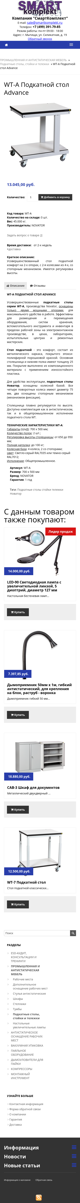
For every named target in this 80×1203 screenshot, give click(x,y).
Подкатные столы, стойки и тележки (24, 64)
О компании (17, 1114)
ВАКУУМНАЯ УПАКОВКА (27, 1045)
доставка (15, 249)
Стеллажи (19, 1004)
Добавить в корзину (55, 197)
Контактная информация (26, 1104)
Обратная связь (43, 1179)
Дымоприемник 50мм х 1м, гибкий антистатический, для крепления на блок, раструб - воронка (39, 688)
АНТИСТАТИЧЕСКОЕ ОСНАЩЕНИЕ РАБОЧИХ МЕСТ (27, 1036)
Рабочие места (23, 979)
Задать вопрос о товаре (23, 235)
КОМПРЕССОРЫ (21, 1069)
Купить (18, 612)
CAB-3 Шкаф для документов (33, 787)
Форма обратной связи (25, 1109)
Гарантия (15, 1119)
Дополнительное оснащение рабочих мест (30, 986)
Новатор (15, 493)
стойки (46, 489)
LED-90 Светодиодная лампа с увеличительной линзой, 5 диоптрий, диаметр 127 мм (34, 586)
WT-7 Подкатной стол (26, 882)
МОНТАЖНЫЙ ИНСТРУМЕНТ (20, 1076)
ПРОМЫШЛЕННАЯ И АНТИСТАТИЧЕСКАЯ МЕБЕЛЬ (33, 60)
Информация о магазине (17, 1179)
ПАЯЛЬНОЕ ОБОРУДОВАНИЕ (22, 1052)
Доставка (15, 1124)
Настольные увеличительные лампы (29, 1025)
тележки (57, 489)
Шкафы (18, 999)
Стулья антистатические (29, 993)
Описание (15, 285)
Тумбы (17, 1009)
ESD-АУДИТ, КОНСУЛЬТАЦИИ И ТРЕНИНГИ (23, 957)
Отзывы (37, 285)
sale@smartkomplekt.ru (44, 22)
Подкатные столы (29, 489)
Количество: (16, 197)
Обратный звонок (40, 39)
